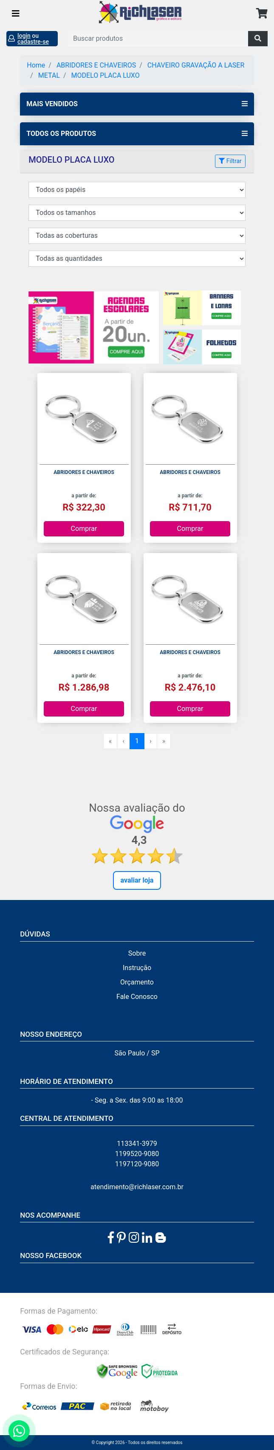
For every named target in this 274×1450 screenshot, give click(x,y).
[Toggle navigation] (15, 13)
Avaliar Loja (137, 880)
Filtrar (230, 161)
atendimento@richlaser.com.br (137, 1187)
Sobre (137, 953)
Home (36, 65)
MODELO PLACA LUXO (105, 75)
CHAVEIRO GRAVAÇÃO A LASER (195, 65)
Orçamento (137, 982)
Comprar (84, 529)
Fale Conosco (137, 997)
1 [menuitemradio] (137, 741)
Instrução (137, 968)
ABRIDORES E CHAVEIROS (96, 65)
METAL (49, 75)
